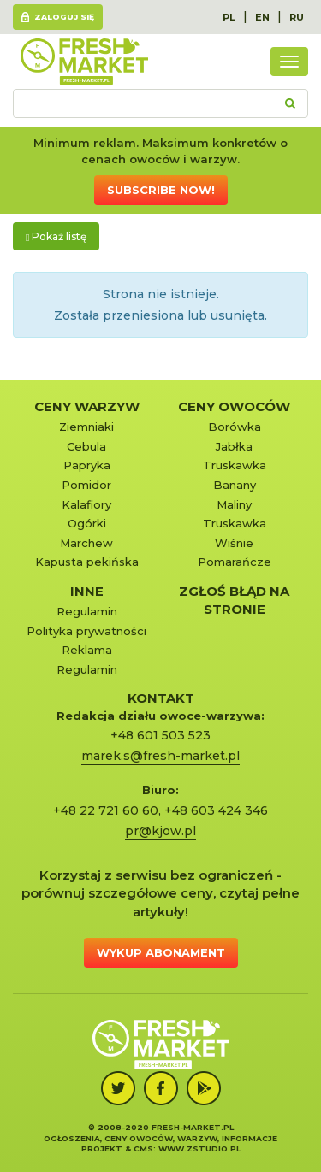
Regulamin (86, 611)
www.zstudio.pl (199, 1148)
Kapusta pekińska (87, 561)
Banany (234, 485)
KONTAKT (161, 698)
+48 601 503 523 (160, 735)
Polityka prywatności (86, 631)
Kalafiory (86, 504)
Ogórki (87, 523)
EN (262, 17)
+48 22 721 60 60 (105, 810)
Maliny (234, 504)
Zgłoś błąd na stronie (234, 600)
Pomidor (86, 485)
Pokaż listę (56, 236)
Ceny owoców (234, 406)
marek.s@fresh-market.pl (160, 755)
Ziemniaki (86, 426)
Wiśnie (234, 543)
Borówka (234, 426)
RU (296, 17)
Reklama (87, 650)
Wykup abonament (161, 952)
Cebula (86, 446)
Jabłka (234, 446)
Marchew (86, 543)
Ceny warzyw (87, 406)
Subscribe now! (161, 190)
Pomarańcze (234, 561)
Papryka (86, 465)
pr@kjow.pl (160, 831)
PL (229, 17)
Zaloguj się (64, 16)
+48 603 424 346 (216, 810)
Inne (87, 591)
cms (143, 1148)
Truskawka (234, 465)
